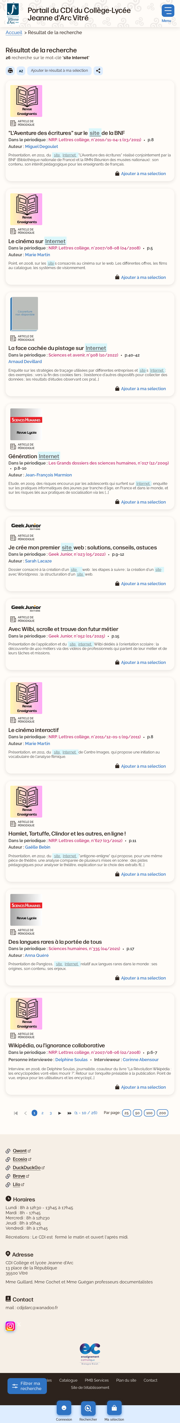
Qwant (20, 1150)
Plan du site (126, 1380)
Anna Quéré (37, 955)
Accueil (14, 32)
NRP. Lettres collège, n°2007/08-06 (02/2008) (94, 1052)
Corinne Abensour (141, 1059)
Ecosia (20, 1159)
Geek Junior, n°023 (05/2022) (77, 554)
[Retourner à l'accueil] (13, 13)
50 (137, 1113)
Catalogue (68, 1380)
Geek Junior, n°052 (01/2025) (77, 636)
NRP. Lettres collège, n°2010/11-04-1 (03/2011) (95, 139)
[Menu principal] (168, 13)
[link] (15, 1113)
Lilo (16, 1184)
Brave (19, 1176)
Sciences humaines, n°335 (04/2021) (84, 948)
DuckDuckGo (27, 1167)
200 (162, 1113)
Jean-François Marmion (48, 474)
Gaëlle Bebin (37, 847)
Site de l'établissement (90, 1387)
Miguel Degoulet (41, 146)
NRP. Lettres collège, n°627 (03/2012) (85, 840)
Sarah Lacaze (38, 560)
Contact (150, 1380)
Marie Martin (37, 254)
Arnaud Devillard (25, 361)
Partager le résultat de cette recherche (98, 70)
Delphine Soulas (71, 1059)
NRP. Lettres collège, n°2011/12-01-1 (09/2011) (95, 736)
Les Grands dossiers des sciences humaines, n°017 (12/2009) (109, 463)
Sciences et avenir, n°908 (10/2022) (83, 355)
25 (126, 1113)
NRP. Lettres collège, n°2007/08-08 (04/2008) (94, 247)
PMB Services (97, 1380)
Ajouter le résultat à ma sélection (59, 70)
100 (149, 1113)
